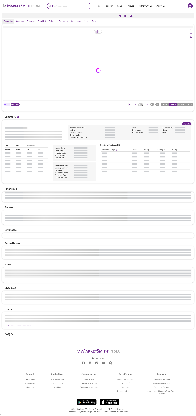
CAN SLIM (125, 383)
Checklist (42, 21)
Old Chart (15, 104)
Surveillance (75, 21)
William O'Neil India (161, 379)
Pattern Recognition (125, 379)
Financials (31, 21)
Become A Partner (161, 387)
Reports (187, 124)
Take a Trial (89, 379)
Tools (97, 5)
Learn (119, 5)
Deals (94, 21)
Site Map (57, 387)
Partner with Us (145, 5)
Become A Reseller (125, 391)
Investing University (161, 383)
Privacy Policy (57, 383)
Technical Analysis (89, 383)
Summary (19, 21)
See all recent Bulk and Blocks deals (18, 326)
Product (130, 5)
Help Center (30, 379)
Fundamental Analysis (89, 387)
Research (109, 5)
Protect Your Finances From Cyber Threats (161, 392)
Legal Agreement (57, 379)
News (86, 21)
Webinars (125, 387)
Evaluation (8, 21)
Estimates (63, 21)
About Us (161, 5)
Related (52, 21)
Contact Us (30, 383)
